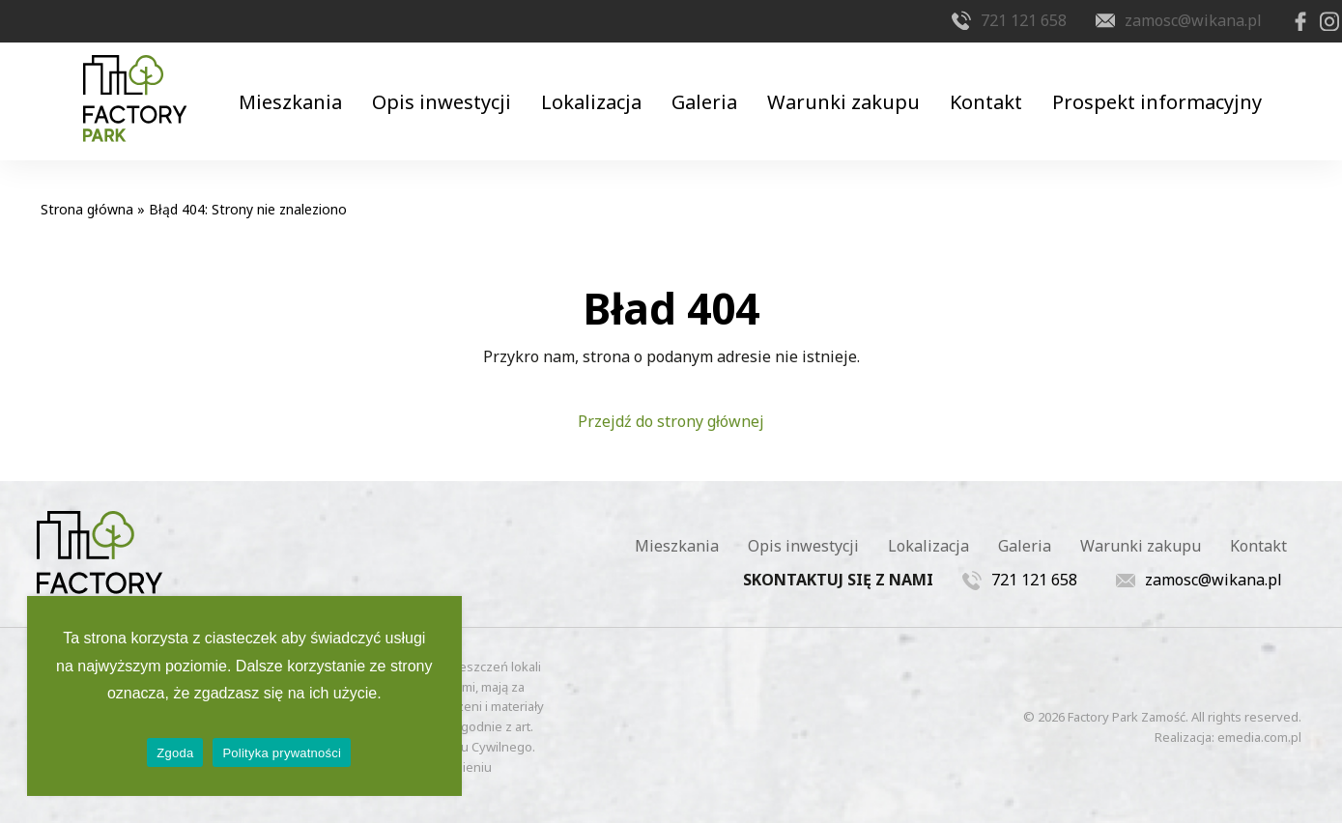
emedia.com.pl (1259, 714)
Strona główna (87, 187)
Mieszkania (266, 77)
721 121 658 (986, 20)
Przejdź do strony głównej (671, 399)
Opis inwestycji (425, 77)
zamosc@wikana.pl (1155, 20)
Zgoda (175, 753)
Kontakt (1003, 77)
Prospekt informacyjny (1182, 77)
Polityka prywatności (281, 753)
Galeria (704, 77)
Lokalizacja (583, 77)
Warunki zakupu (852, 77)
